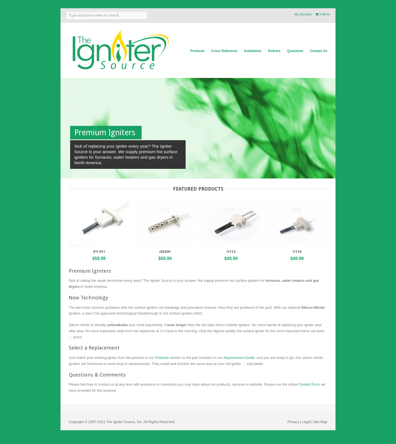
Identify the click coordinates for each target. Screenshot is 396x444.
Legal (306, 422)
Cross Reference (224, 51)
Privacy (293, 422)
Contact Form (309, 384)
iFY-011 (99, 252)
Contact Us (318, 51)
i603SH (164, 252)
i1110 (297, 252)
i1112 (231, 252)
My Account (302, 14)
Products (197, 51)
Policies (274, 51)
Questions (295, 51)
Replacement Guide (239, 358)
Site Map (320, 422)
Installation (252, 51)
